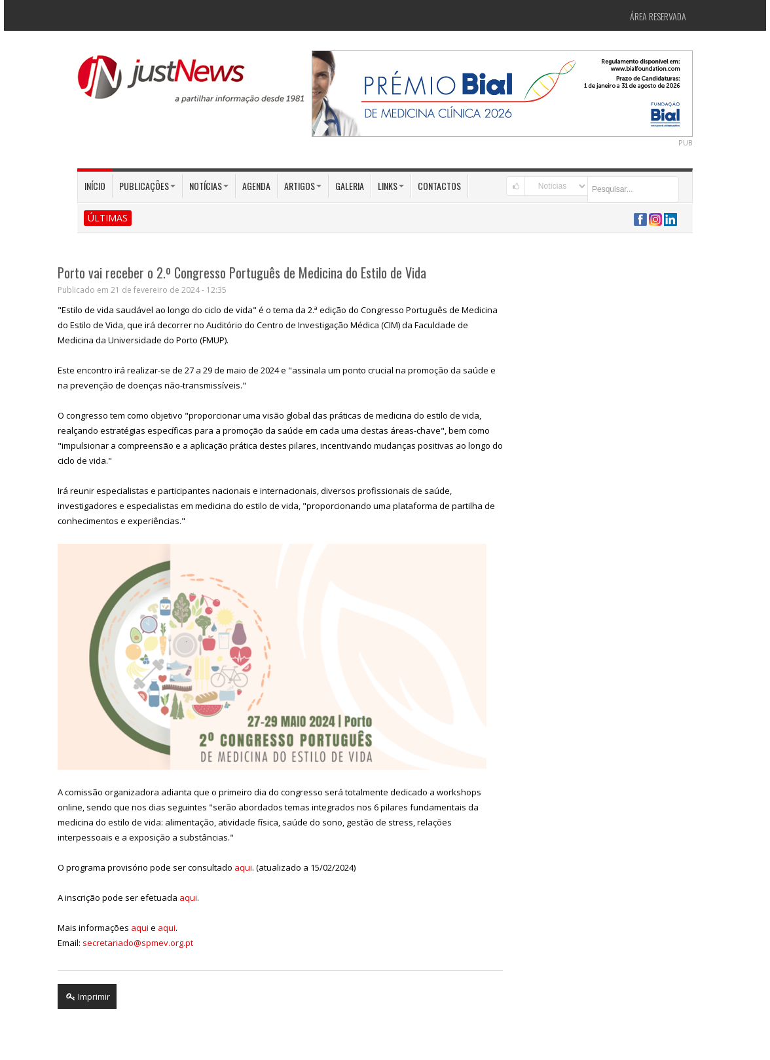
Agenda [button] (256, 186)
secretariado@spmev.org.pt (137, 943)
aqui (243, 867)
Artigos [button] (302, 186)
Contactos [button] (439, 186)
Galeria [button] (349, 186)
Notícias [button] (209, 186)
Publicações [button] (147, 186)
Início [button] (94, 186)
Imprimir (87, 996)
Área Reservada (658, 16)
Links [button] (391, 186)
